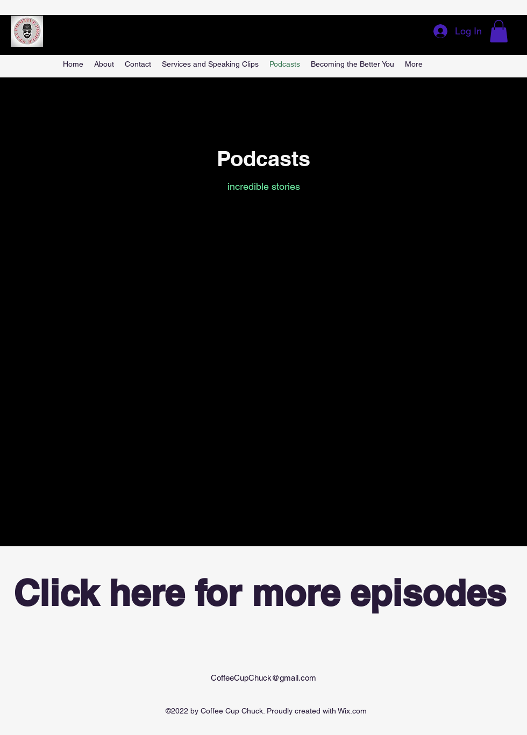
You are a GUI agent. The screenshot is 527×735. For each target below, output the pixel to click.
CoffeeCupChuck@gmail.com (263, 677)
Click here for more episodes (259, 593)
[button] (498, 31)
